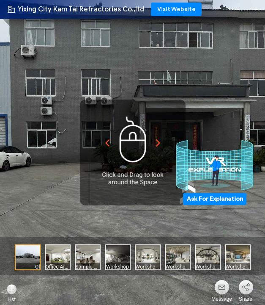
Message (221, 299)
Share (245, 299)
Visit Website (176, 9)
